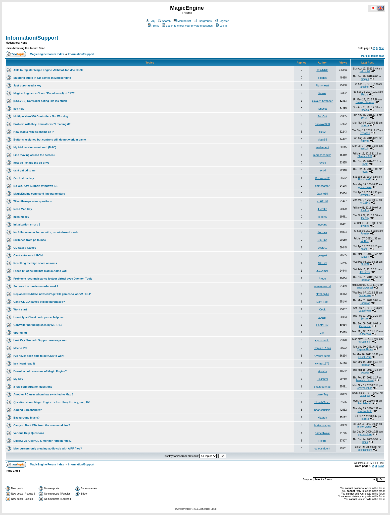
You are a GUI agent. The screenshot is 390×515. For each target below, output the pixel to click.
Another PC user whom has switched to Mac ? (43, 394)
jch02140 (322, 201)
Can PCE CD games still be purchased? (39, 301)
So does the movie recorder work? (35, 286)
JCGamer (322, 270)
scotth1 (322, 247)
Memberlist (182, 20)
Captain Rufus (322, 348)
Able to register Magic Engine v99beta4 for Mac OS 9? (48, 70)
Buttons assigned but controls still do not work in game (49, 139)
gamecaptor (322, 185)
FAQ (150, 20)
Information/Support (32, 38)
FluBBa (365, 419)
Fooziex (322, 232)
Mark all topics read (372, 56)
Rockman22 (322, 178)
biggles (322, 77)
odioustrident (322, 448)
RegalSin (365, 133)
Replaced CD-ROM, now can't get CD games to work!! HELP (52, 294)
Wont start (20, 309)
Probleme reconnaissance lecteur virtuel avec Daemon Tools (52, 278)
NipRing (322, 239)
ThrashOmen (322, 402)
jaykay (322, 317)
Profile (153, 25)
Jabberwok (365, 295)
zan (322, 332)
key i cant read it (24, 363)
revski (322, 162)
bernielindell (364, 403)
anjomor (364, 86)
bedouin (364, 148)
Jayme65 (322, 193)
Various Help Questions (28, 433)
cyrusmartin (322, 340)
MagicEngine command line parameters (39, 193)
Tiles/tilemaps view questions (32, 201)
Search (164, 20)
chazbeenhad (322, 386)
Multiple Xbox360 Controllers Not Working (40, 116)
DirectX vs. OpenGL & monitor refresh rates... (42, 440)
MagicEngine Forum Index (47, 54)
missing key (21, 216)
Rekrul (322, 93)
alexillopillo (322, 294)
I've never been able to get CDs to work (38, 355)
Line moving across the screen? (34, 154)
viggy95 (322, 139)
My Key (18, 378)
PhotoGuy (322, 324)
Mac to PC (20, 348)
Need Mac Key (22, 209)
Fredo (322, 278)
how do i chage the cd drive (31, 162)
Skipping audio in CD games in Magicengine (42, 77)
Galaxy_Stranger (322, 100)
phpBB (188, 509)
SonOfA (322, 116)
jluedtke (322, 209)
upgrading (20, 332)
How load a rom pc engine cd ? (33, 131)
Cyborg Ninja (322, 355)
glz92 (322, 131)
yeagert (322, 255)
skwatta (322, 371)
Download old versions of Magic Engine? (40, 371)
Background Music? (26, 417)
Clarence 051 (364, 156)
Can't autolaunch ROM (28, 255)
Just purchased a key (27, 85)
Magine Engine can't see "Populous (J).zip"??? (44, 93)
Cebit (322, 309)
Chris (365, 442)
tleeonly (322, 216)
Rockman (365, 280)
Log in (221, 25)
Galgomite (365, 326)
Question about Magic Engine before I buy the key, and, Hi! (51, 402)
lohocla (322, 108)
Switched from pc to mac (29, 239)
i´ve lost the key (23, 178)
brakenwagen (322, 425)
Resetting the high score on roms (35, 263)
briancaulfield (322, 409)
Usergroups (203, 20)
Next (381, 48)
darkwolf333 (322, 124)
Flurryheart (322, 85)
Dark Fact (322, 301)
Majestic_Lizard (364, 380)
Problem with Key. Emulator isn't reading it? (42, 124)
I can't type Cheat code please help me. (38, 317)
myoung (322, 224)
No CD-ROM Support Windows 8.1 (35, 185)
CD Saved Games (24, 247)
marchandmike (322, 154)
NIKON (322, 263)
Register (222, 20)
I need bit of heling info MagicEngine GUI (40, 270)
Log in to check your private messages (187, 25)
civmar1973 (322, 363)
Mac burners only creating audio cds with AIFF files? (47, 448)
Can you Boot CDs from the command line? (41, 425)
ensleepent (322, 147)
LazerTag (322, 394)
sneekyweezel (322, 286)
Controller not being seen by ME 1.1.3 (37, 324)
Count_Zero (365, 357)
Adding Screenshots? (27, 409)
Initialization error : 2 (26, 224)
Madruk (322, 417)
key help (18, 108)
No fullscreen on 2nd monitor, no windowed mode (45, 232)
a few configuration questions (32, 386)
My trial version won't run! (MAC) (34, 147)
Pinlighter (322, 378)
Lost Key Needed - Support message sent (40, 340)
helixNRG (322, 70)
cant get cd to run (24, 170)
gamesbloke (322, 433)
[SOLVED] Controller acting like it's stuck (40, 100)
